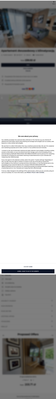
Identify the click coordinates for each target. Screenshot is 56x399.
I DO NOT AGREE (28, 266)
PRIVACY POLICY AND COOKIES (35, 172)
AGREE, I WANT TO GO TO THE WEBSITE (28, 271)
